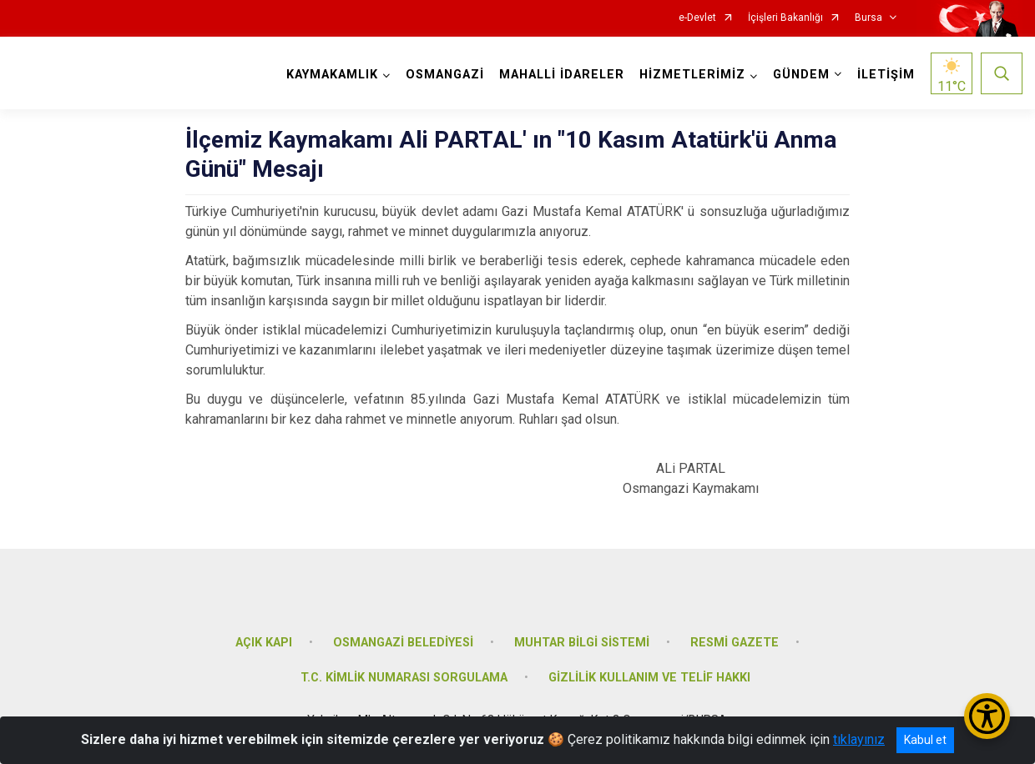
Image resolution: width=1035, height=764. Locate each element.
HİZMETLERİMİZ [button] (692, 75)
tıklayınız (859, 739)
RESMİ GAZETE (734, 643)
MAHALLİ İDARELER (561, 75)
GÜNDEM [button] (801, 75)
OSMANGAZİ (445, 75)
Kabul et (925, 739)
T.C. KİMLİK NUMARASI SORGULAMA (403, 678)
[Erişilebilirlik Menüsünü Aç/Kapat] (987, 716)
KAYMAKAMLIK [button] (332, 75)
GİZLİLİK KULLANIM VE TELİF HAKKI (649, 678)
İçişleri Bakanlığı (785, 18)
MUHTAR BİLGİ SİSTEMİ (581, 643)
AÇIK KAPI (263, 643)
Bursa (868, 18)
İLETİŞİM (886, 75)
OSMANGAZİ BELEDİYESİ (403, 643)
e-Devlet (697, 18)
